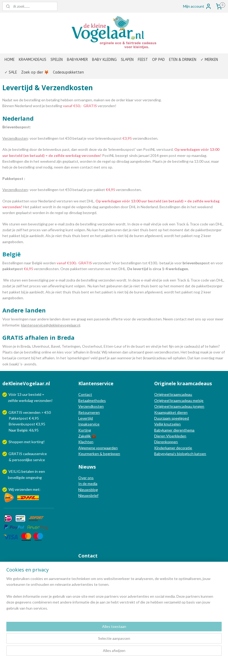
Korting (84, 430)
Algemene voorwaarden (98, 448)
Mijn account (197, 6)
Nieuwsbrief (88, 495)
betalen (27, 471)
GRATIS (15, 453)
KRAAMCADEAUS (32, 59)
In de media (87, 483)
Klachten (85, 441)
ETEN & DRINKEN (182, 59)
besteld (35, 394)
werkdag (26, 400)
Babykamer (163, 430)
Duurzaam (162, 418)
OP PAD (158, 59)
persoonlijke (22, 459)
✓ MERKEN (209, 59)
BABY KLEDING (104, 59)
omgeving (34, 477)
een (42, 471)
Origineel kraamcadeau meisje (178, 400)
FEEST (143, 59)
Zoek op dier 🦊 (35, 72)
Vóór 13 (15, 394)
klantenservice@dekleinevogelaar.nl (50, 325)
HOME (9, 59)
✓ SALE (10, 72)
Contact (85, 394)
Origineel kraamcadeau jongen (179, 406)
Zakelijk (84, 436)
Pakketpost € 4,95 (21, 418)
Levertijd (85, 418)
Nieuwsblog (88, 489)
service (38, 459)
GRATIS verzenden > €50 (29, 412)
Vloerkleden (175, 436)
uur (25, 394)
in (36, 471)
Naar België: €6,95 (24, 430)
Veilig (159, 424)
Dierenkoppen (166, 441)
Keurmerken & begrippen (99, 453)
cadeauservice (35, 453)
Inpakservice (88, 424)
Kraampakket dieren (171, 412)
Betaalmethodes (92, 400)
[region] (79, 635)
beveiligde (16, 477)
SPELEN (57, 59)
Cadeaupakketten (68, 72)
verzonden (42, 400)
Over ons (86, 477)
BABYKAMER (77, 59)
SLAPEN (127, 59)
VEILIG (14, 471)
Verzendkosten (91, 406)
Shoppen (15, 441)
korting (37, 441)
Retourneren (89, 412)
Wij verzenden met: (24, 489)
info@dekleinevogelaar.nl (105, 566)
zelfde (13, 400)
